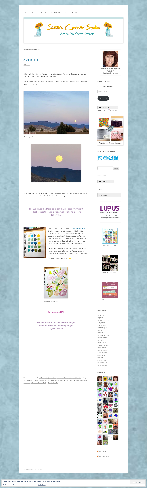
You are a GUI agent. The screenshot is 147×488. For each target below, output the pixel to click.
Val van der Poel (102, 363)
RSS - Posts (101, 451)
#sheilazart (27, 383)
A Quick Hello (31, 59)
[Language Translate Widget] (107, 107)
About (34, 12)
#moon (68, 380)
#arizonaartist (28, 380)
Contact (75, 12)
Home (25, 12)
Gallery (43, 12)
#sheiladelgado (82, 380)
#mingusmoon (60, 380)
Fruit (54, 378)
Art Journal (49, 378)
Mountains (60, 378)
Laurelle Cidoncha (102, 345)
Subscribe (103, 98)
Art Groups (42, 378)
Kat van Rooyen (102, 338)
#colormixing (43, 380)
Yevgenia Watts (102, 365)
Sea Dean (100, 358)
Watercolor (77, 378)
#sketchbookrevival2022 (38, 383)
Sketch (71, 378)
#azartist (35, 380)
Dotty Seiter (101, 323)
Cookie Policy (42, 485)
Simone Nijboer (102, 360)
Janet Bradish (101, 325)
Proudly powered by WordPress (33, 469)
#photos (74, 380)
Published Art (55, 12)
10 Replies (27, 65)
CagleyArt (100, 318)
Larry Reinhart (101, 343)
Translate (111, 110)
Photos (66, 378)
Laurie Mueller (101, 348)
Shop (66, 12)
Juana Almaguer (102, 328)
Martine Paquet (102, 350)
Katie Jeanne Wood (103, 335)
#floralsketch (52, 380)
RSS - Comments (103, 456)
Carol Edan (100, 315)
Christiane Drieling (103, 320)
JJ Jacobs (99, 330)
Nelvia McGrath (102, 353)
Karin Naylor (101, 333)
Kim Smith (100, 340)
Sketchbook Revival (78, 228)
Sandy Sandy (101, 355)
